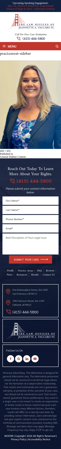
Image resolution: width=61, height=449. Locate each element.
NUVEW (8, 435)
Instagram (27, 358)
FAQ (39, 270)
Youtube (35, 358)
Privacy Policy (18, 439)
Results (35, 274)
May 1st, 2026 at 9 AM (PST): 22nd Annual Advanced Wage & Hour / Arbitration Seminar (30, 7)
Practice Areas (25, 270)
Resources (21, 274)
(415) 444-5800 (34, 38)
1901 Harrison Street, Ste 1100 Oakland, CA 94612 (28, 302)
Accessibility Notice (39, 439)
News (9, 274)
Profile (10, 270)
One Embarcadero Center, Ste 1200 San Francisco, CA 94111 (30, 291)
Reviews (50, 270)
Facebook (10, 358)
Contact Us (48, 274)
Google (18, 358)
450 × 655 (5, 151)
